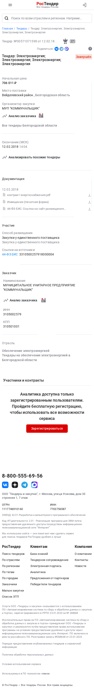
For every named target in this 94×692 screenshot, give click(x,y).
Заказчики (9, 584)
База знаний (39, 554)
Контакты (81, 560)
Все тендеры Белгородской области (29, 125)
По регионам (11, 566)
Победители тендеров (45, 584)
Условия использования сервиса (21, 664)
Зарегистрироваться (47, 429)
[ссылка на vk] (5, 485)
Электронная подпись (46, 566)
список (46, 673)
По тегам (8, 572)
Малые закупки (13, 590)
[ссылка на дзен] (15, 485)
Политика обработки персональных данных (27, 654)
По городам (10, 578)
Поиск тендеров (13, 554)
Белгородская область (52, 95)
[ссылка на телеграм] (24, 485)
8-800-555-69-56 (22, 476)
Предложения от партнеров (49, 578)
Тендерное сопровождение (49, 560)
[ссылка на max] (34, 485)
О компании (83, 554)
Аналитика (38, 572)
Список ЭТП (10, 597)
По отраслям (11, 560)
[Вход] (84, 5)
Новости (80, 566)
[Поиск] (6, 18)
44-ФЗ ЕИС (10, 254)
